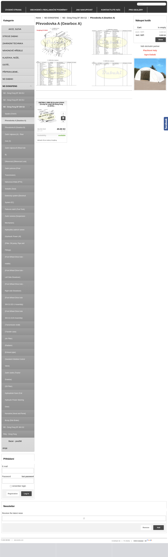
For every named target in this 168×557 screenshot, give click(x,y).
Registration (13, 494)
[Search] (164, 4)
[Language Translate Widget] (140, 541)
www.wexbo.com (18, 540)
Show (160, 40)
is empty (162, 27)
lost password (28, 476)
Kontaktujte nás (116, 541)
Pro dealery (127, 541)
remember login (18, 486)
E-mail (5, 466)
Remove (146, 528)
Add (158, 528)
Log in (26, 494)
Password (6, 476)
